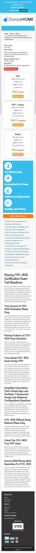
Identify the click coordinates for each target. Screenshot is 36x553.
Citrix (11, 33)
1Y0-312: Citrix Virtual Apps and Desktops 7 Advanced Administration (17, 247)
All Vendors (7, 499)
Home (6, 33)
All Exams (7, 501)
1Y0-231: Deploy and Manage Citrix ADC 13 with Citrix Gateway (17, 233)
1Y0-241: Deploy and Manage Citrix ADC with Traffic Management (17, 228)
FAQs (5, 511)
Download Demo (11, 69)
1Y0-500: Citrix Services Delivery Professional (16, 264)
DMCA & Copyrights (10, 513)
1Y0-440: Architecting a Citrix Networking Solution (15, 258)
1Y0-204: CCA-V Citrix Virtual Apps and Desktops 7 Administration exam (17, 253)
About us (7, 509)
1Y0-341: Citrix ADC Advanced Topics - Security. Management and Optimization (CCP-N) (18, 240)
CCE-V (17, 33)
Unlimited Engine (9, 518)
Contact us (7, 507)
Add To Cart (18, 96)
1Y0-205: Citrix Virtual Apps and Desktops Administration (15, 222)
